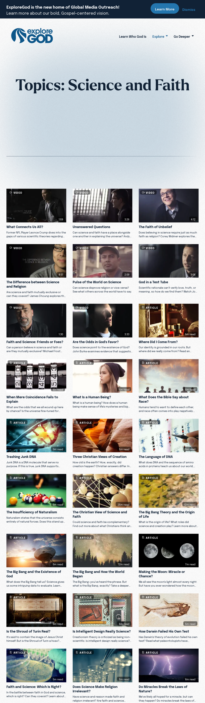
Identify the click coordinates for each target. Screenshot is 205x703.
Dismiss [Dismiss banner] (188, 8)
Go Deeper (184, 35)
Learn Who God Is (132, 36)
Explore (160, 35)
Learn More (164, 8)
